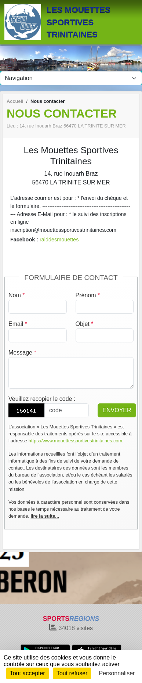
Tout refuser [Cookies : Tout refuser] (72, 673)
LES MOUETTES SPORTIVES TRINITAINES (78, 22)
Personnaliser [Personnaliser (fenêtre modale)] (117, 673)
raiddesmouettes (59, 239)
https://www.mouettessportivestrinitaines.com (75, 440)
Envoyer (116, 410)
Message (22, 352)
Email (17, 324)
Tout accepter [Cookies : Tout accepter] (27, 673)
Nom (16, 295)
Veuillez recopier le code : (41, 399)
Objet (85, 324)
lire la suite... (44, 516)
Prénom (88, 295)
